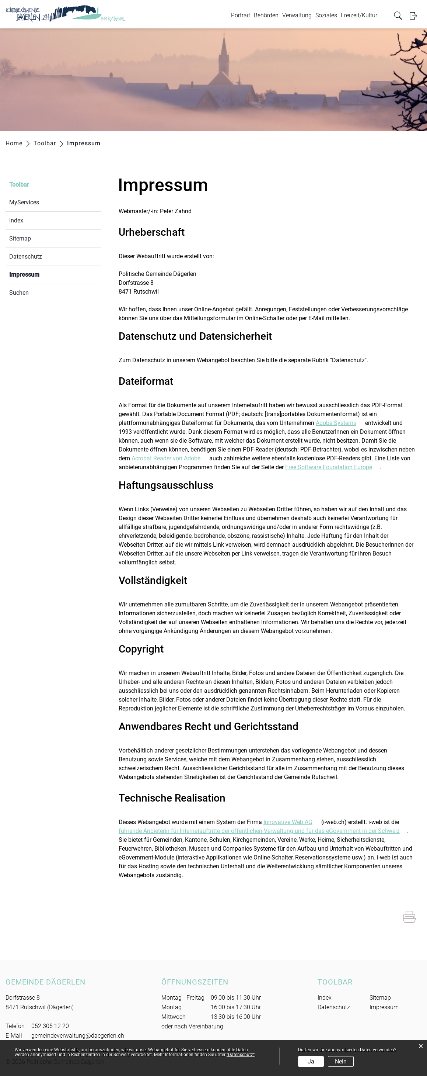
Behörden (266, 15)
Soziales (326, 15)
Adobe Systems (340, 422)
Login (415, 16)
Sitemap (20, 238)
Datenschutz (25, 256)
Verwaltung (297, 15)
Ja (311, 1061)
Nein (341, 1061)
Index (16, 220)
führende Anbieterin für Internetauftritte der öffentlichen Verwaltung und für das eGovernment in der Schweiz (263, 830)
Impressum (41, 274)
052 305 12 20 (50, 1026)
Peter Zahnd (176, 211)
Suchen (19, 292)
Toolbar (19, 184)
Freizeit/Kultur (359, 15)
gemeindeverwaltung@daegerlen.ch (77, 1035)
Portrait (240, 15)
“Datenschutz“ (241, 1054)
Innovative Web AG (291, 822)
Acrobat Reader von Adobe (170, 458)
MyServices (24, 202)
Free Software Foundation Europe (332, 467)
